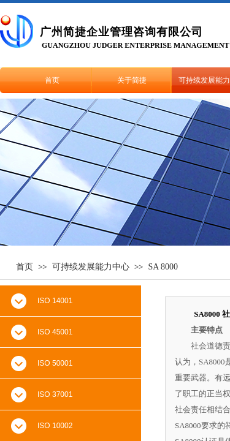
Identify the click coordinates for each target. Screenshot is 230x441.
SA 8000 (163, 266)
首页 (52, 80)
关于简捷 (132, 80)
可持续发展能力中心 (90, 266)
